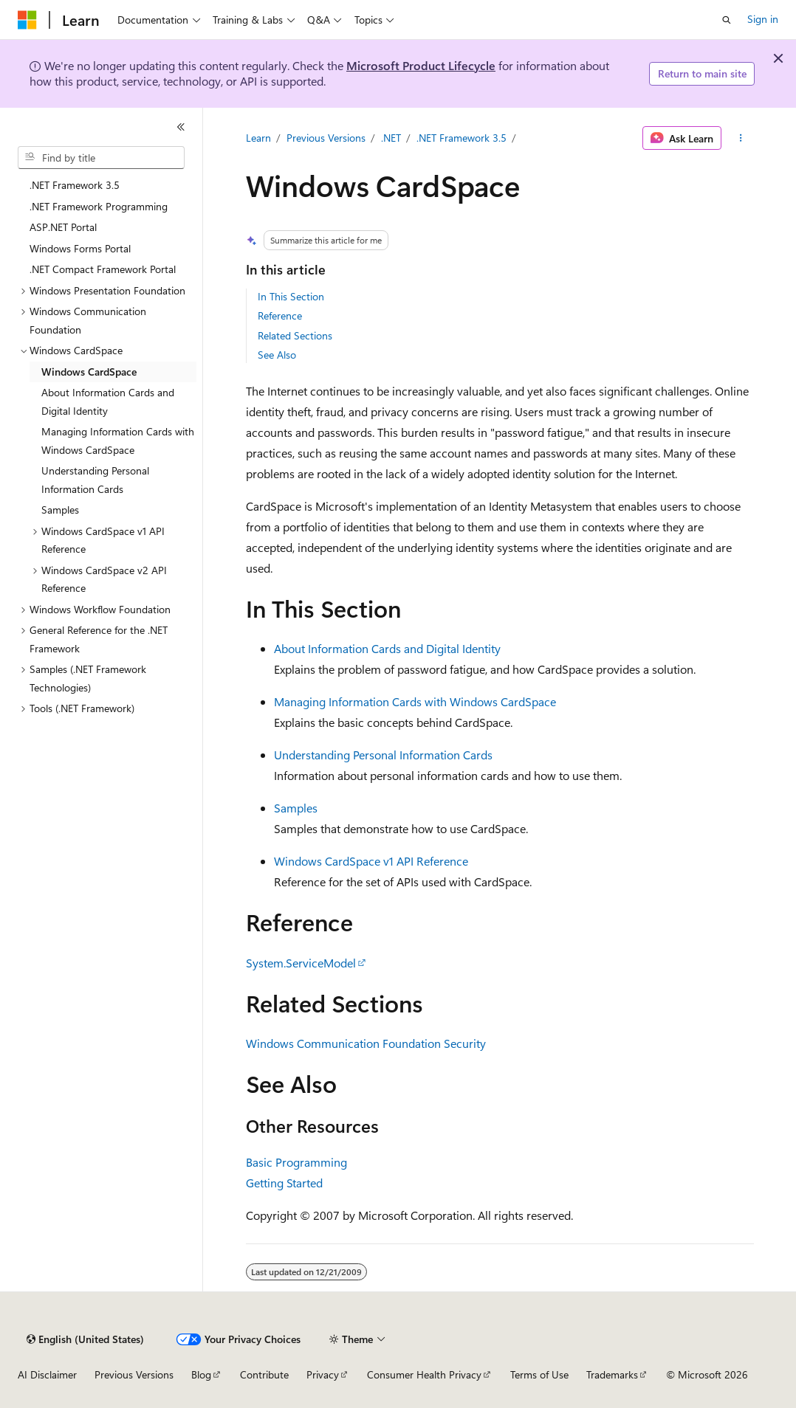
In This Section (291, 296)
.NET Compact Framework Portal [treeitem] (103, 269)
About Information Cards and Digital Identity (387, 648)
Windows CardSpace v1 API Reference (371, 861)
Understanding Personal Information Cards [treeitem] (95, 479)
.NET (391, 138)
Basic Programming (296, 1162)
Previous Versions (326, 138)
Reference (280, 315)
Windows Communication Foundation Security (366, 1043)
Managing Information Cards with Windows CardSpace (415, 701)
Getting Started (284, 1182)
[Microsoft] (27, 20)
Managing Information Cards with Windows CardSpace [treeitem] (117, 440)
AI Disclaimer (47, 1374)
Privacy (322, 1374)
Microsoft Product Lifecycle (420, 65)
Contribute (264, 1374)
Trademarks (612, 1374)
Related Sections (295, 335)
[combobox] (101, 158)
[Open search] (726, 20)
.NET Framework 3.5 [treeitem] (75, 185)
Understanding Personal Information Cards (383, 754)
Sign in (762, 19)
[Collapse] (180, 127)
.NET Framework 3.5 (461, 138)
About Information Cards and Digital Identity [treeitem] (107, 401)
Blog (201, 1374)
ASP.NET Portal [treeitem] (63, 227)
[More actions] (740, 138)
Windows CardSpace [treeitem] (89, 372)
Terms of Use (539, 1374)
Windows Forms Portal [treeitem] (80, 248)
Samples (296, 807)
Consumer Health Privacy (424, 1374)
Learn (258, 138)
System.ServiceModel (301, 962)
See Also (277, 355)
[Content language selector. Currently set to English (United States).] (85, 1339)
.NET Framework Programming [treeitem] (99, 206)
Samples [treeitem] (60, 510)
